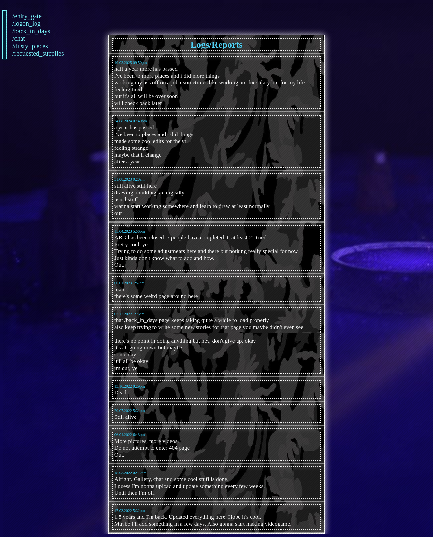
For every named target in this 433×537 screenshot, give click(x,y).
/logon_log (16, 23)
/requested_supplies (16, 53)
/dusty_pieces (16, 45)
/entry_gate (16, 16)
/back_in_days (16, 31)
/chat (16, 38)
